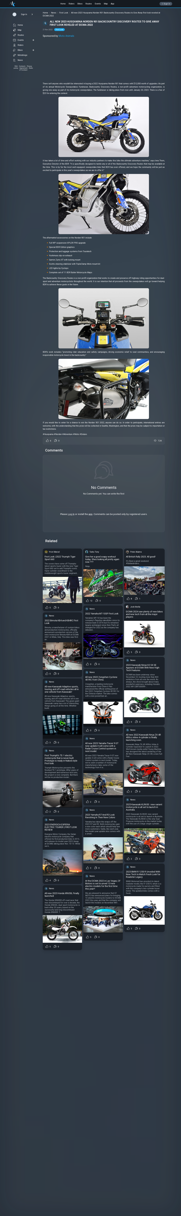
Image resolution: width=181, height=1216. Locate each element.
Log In (71, 514)
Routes (88, 4)
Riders (71, 4)
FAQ (16, 66)
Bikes (79, 4)
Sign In (165, 4)
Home (63, 4)
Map (106, 4)
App (112, 4)
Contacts (22, 66)
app (90, 514)
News (18, 60)
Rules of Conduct (26, 69)
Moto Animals (66, 35)
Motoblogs (20, 55)
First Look (63, 13)
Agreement (23, 68)
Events (98, 4)
